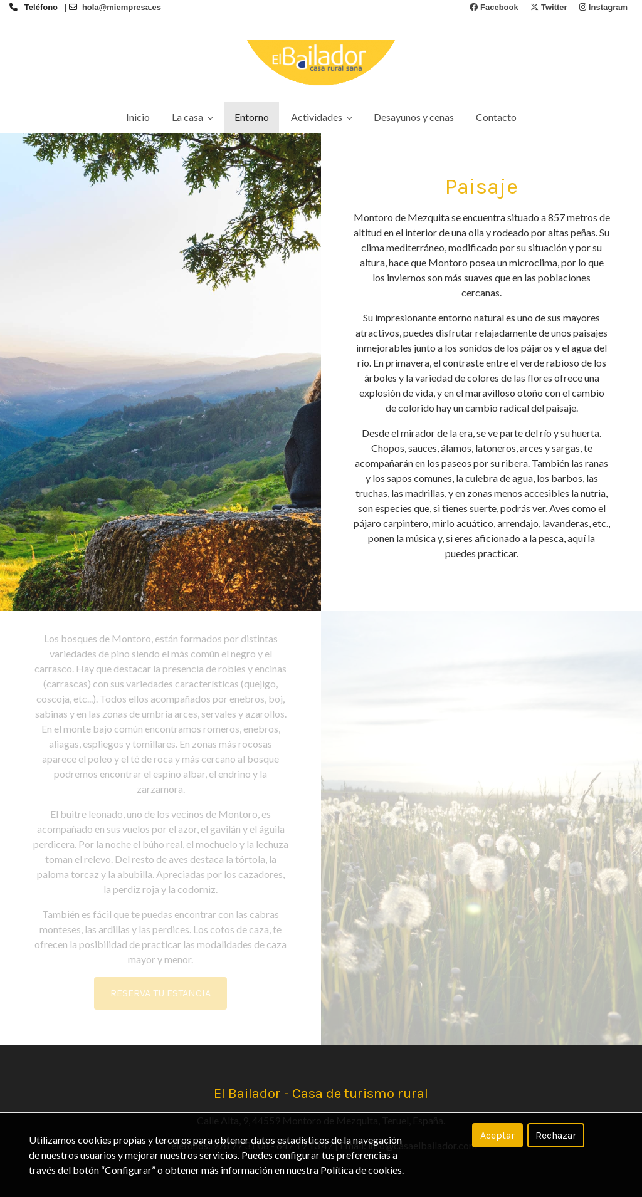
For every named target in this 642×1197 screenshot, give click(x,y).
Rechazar (555, 1135)
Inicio (138, 117)
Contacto (496, 117)
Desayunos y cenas (414, 117)
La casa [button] (192, 117)
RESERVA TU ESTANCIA (160, 993)
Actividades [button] (321, 117)
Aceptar (497, 1135)
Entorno (251, 117)
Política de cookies (361, 1170)
